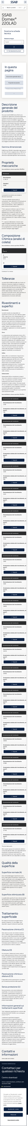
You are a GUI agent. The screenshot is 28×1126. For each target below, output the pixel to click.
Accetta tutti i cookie (13, 1109)
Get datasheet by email (14, 51)
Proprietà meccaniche (14, 83)
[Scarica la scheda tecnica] (14, 47)
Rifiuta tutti (13, 1114)
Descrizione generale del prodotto (14, 76)
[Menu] (25, 2)
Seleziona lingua (9, 38)
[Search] (2, 2)
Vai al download (6, 1086)
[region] (13, 1107)
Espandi (14, 190)
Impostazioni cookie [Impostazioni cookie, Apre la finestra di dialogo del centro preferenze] (13, 1120)
